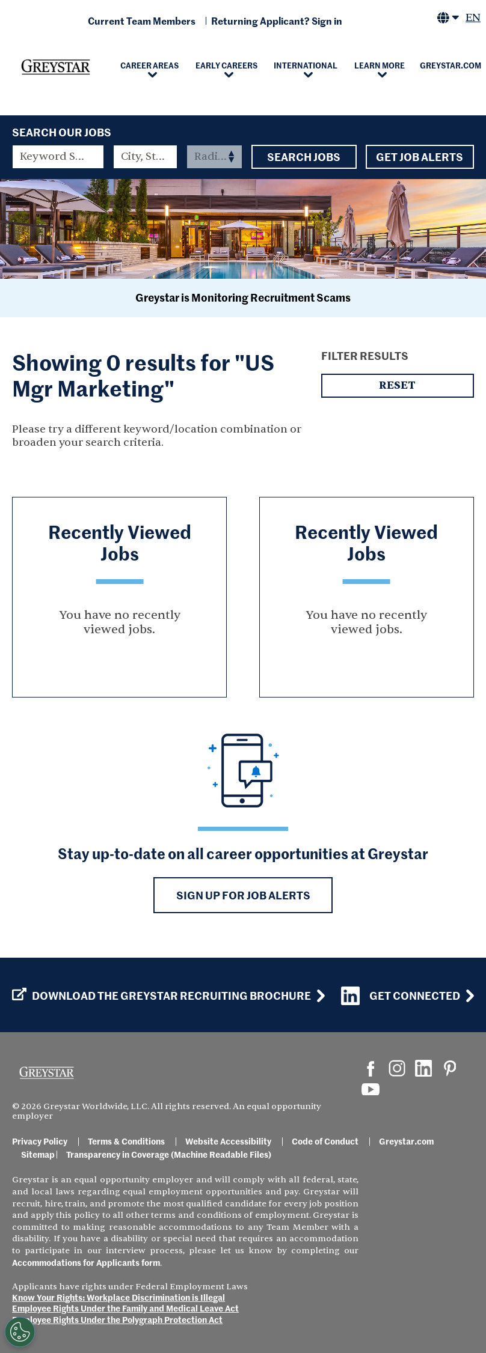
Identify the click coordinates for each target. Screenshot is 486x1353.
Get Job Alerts (420, 157)
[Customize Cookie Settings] (20, 1332)
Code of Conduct (325, 1141)
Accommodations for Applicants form (86, 1262)
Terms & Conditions (126, 1141)
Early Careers (226, 65)
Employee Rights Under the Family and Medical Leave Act (125, 1308)
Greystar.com (406, 1141)
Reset (397, 386)
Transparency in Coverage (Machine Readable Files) (168, 1154)
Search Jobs (304, 157)
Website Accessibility (228, 1141)
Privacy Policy (39, 1141)
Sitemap (38, 1154)
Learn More (379, 65)
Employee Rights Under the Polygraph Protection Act (117, 1319)
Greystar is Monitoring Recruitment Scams (243, 297)
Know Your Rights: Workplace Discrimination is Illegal (118, 1297)
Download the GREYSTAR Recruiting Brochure (161, 995)
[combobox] (145, 157)
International (305, 65)
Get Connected (400, 996)
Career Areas (149, 65)
